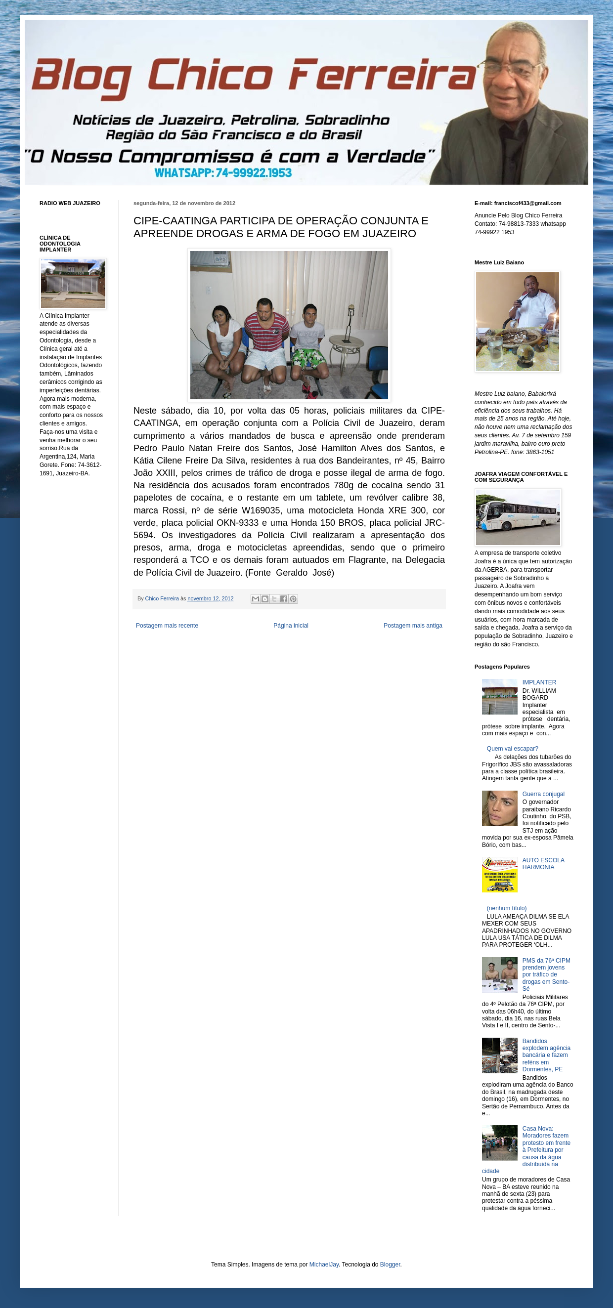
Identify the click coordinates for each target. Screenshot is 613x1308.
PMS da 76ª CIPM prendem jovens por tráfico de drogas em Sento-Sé (546, 975)
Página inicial (290, 625)
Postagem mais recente (167, 625)
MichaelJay (324, 1264)
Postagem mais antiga (413, 625)
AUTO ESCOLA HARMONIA (543, 864)
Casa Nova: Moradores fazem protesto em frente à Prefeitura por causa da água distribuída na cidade (526, 1150)
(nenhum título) (507, 908)
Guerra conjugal (544, 794)
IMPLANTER (540, 682)
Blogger (390, 1264)
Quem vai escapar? (512, 748)
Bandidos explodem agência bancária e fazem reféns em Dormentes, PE (546, 1055)
